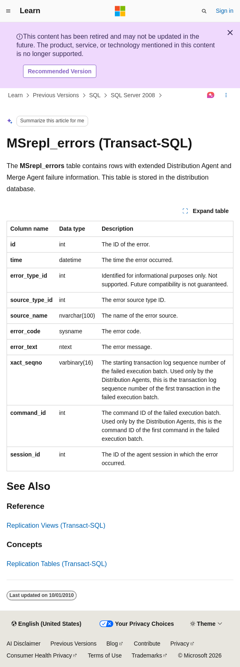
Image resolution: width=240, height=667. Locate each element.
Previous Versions (56, 95)
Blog (112, 643)
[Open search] (204, 11)
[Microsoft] (120, 11)
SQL (94, 95)
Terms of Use (104, 655)
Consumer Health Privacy (39, 655)
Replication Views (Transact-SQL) (56, 525)
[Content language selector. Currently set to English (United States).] (46, 624)
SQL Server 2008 (133, 95)
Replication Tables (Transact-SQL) (57, 563)
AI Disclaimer (23, 643)
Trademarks (147, 655)
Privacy (179, 643)
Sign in (224, 10)
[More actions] (226, 95)
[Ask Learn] (211, 95)
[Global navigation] (8, 11)
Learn (15, 95)
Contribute (147, 643)
